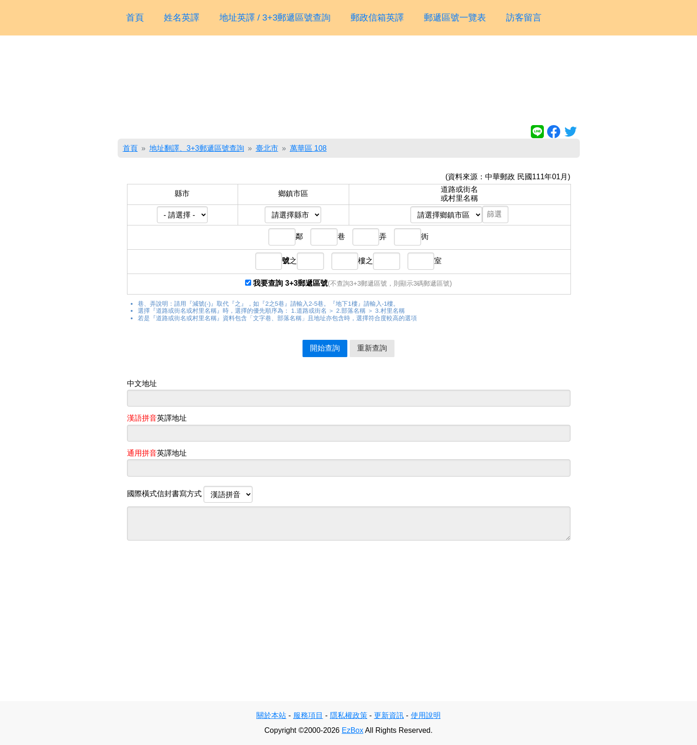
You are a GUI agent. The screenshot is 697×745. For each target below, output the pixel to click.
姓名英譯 (181, 17)
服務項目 (308, 715)
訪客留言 (524, 17)
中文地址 (142, 383)
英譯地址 (157, 418)
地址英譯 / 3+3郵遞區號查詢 (275, 17)
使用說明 (426, 715)
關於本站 (271, 715)
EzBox (352, 730)
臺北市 (267, 148)
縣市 (182, 193)
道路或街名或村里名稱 (459, 193)
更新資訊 (389, 715)
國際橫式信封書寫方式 (190, 494)
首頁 (135, 17)
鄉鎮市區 (293, 193)
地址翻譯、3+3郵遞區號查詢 (196, 148)
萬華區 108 (308, 148)
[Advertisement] (348, 82)
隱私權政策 (348, 715)
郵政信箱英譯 (377, 17)
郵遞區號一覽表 (455, 17)
